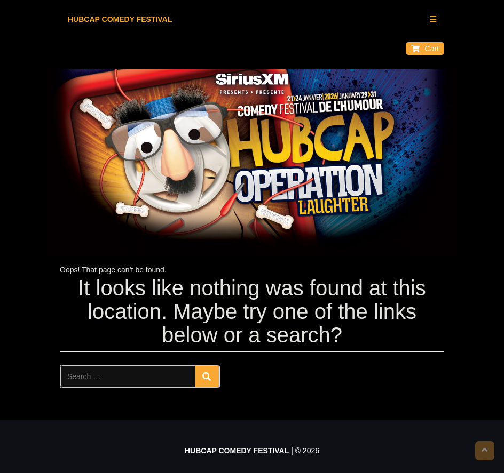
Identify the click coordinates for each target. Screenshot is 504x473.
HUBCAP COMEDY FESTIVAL (120, 19)
